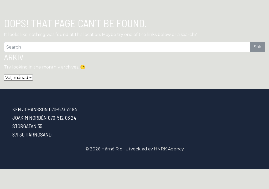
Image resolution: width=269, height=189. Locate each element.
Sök (258, 46)
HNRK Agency (169, 148)
